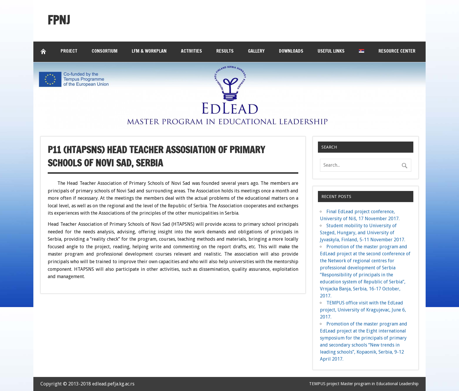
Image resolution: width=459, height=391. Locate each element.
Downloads (291, 51)
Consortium (104, 51)
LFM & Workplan (149, 51)
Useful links (331, 51)
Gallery (256, 51)
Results (225, 51)
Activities (191, 51)
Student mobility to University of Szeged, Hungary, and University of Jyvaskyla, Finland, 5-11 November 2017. (362, 232)
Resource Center (396, 51)
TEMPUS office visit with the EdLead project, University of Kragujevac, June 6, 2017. (363, 310)
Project (69, 51)
